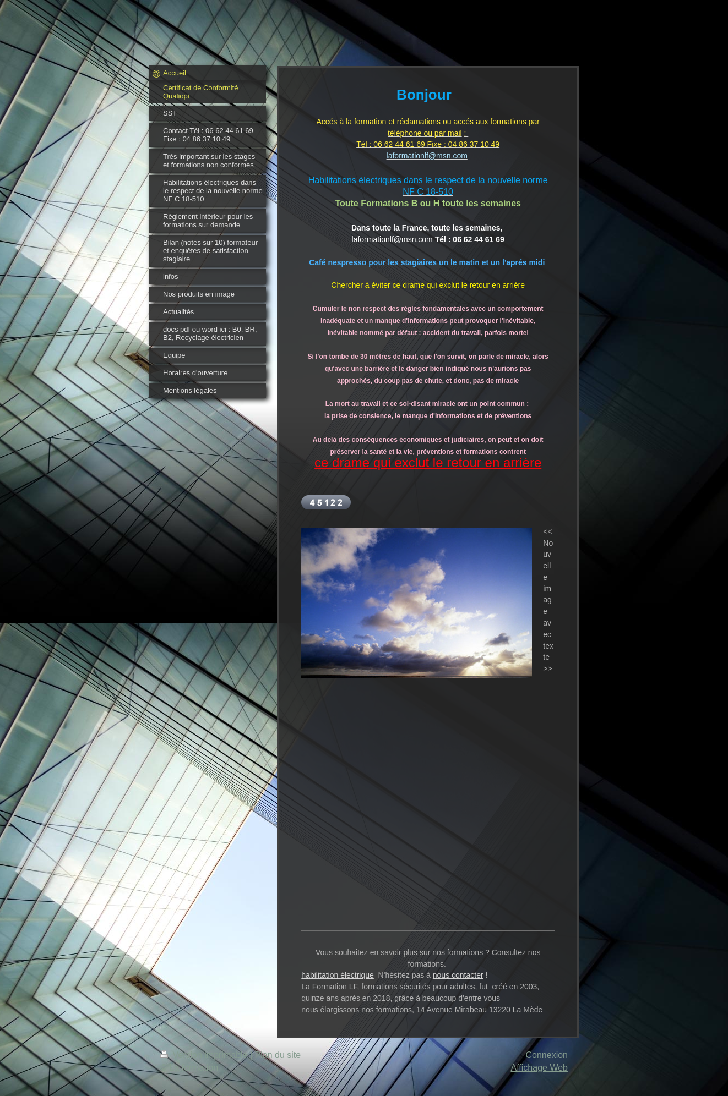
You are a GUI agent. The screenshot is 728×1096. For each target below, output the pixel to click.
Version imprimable (205, 1055)
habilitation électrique (337, 975)
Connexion (547, 1055)
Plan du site (278, 1055)
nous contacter (458, 975)
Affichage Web (539, 1067)
